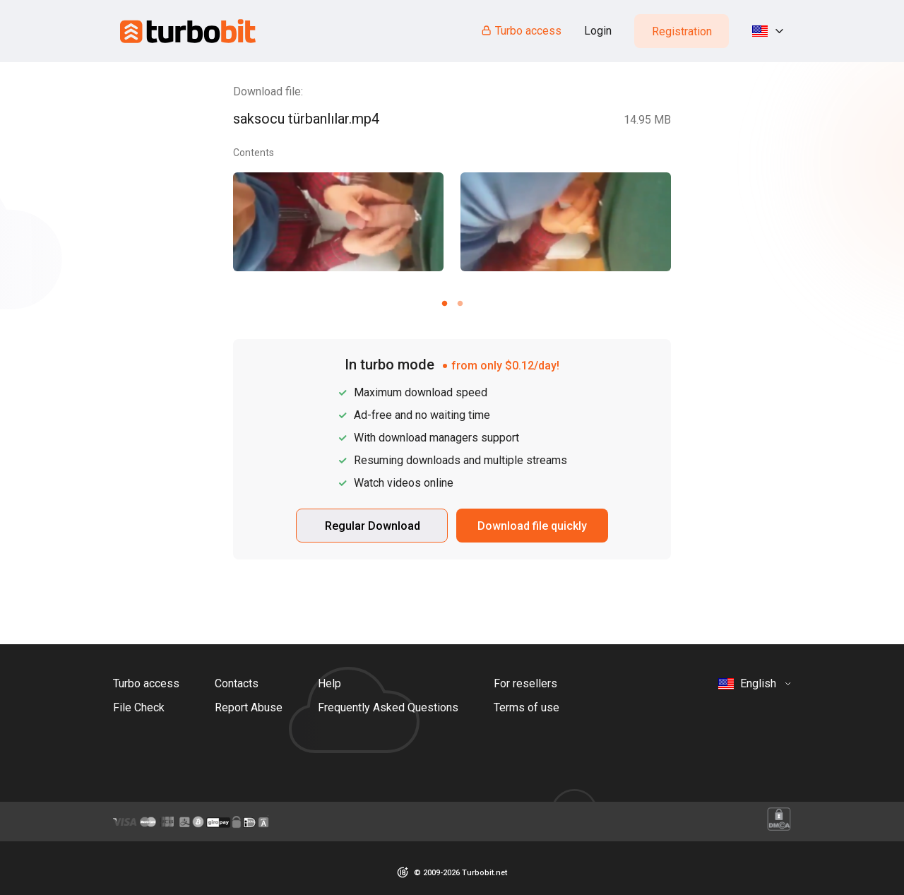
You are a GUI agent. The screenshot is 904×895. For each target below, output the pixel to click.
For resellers (525, 683)
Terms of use (526, 707)
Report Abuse (248, 707)
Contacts (236, 683)
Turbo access (520, 30)
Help (329, 683)
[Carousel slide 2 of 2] (460, 303)
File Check (139, 707)
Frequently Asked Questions (388, 707)
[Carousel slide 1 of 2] (444, 303)
